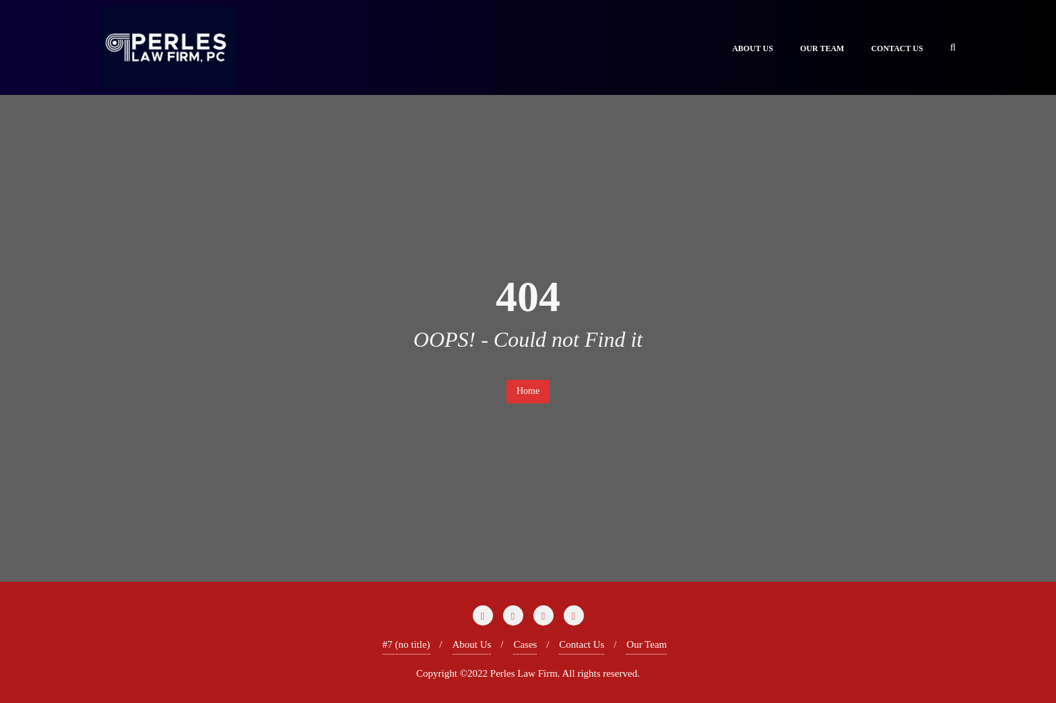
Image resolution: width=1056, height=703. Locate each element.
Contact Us (581, 644)
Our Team (646, 644)
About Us (472, 644)
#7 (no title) (406, 644)
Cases (525, 644)
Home (528, 391)
